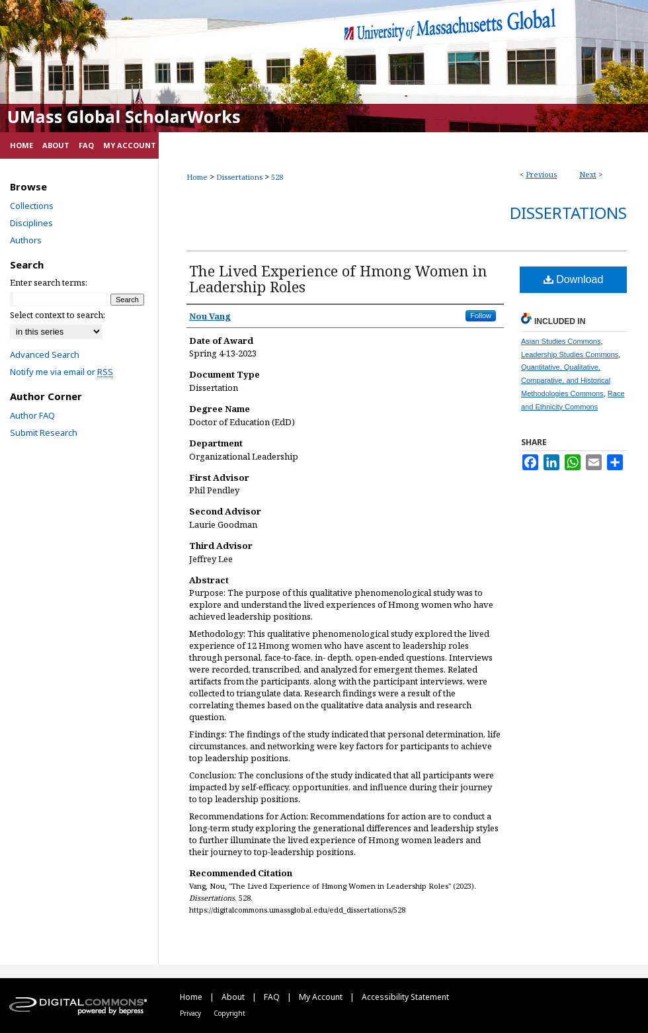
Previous (541, 174)
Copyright (229, 1013)
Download (574, 279)
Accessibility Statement (405, 997)
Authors (26, 240)
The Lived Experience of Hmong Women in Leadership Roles (338, 278)
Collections (32, 206)
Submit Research (43, 432)
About (234, 997)
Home (197, 177)
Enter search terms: (48, 282)
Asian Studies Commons (560, 341)
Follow (480, 315)
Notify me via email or (61, 372)
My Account (321, 997)
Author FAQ (32, 415)
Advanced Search (44, 354)
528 (277, 177)
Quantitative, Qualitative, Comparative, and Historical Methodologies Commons (565, 380)
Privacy (191, 1013)
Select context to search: (57, 315)
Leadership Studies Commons (569, 354)
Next (587, 174)
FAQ (273, 997)
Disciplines (31, 223)
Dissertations (239, 177)
